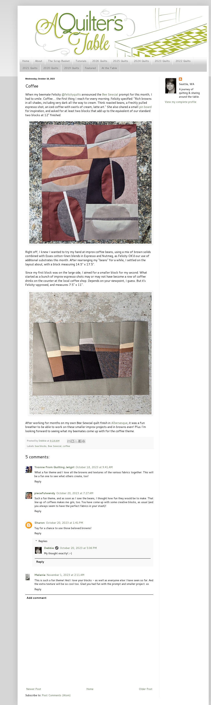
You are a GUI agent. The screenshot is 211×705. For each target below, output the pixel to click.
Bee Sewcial (110, 94)
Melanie (39, 575)
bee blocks (40, 446)
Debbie (43, 440)
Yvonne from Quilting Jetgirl (54, 467)
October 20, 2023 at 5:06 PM (78, 548)
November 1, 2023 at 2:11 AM (65, 575)
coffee (66, 446)
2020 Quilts (50, 68)
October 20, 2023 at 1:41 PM (64, 523)
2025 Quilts (120, 61)
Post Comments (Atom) (56, 695)
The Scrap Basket (59, 61)
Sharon (39, 523)
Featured (90, 68)
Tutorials (80, 61)
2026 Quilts (99, 61)
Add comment (36, 598)
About (38, 61)
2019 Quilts (71, 68)
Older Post (145, 689)
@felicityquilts (71, 94)
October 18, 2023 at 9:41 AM (94, 467)
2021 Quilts (29, 68)
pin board (145, 107)
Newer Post (33, 689)
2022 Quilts (183, 61)
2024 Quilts (141, 61)
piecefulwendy (44, 493)
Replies (42, 541)
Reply (37, 481)
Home (25, 61)
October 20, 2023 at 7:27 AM (74, 493)
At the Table (109, 68)
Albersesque (119, 423)
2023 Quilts (162, 61)
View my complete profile (180, 102)
